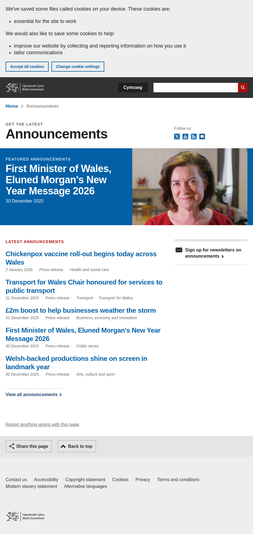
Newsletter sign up (202, 137)
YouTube (185, 137)
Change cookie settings (78, 66)
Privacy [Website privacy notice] (143, 479)
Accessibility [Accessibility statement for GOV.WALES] (46, 479)
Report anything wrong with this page (42, 424)
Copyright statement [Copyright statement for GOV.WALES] (85, 479)
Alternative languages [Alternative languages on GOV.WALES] (85, 486)
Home (12, 106)
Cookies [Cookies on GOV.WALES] (120, 479)
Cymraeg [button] (133, 87)
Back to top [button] (80, 446)
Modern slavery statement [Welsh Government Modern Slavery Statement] (31, 486)
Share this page (32, 446)
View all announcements (32, 394)
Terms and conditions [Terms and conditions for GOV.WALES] (178, 479)
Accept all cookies (27, 66)
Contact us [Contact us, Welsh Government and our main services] (16, 479)
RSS (194, 137)
